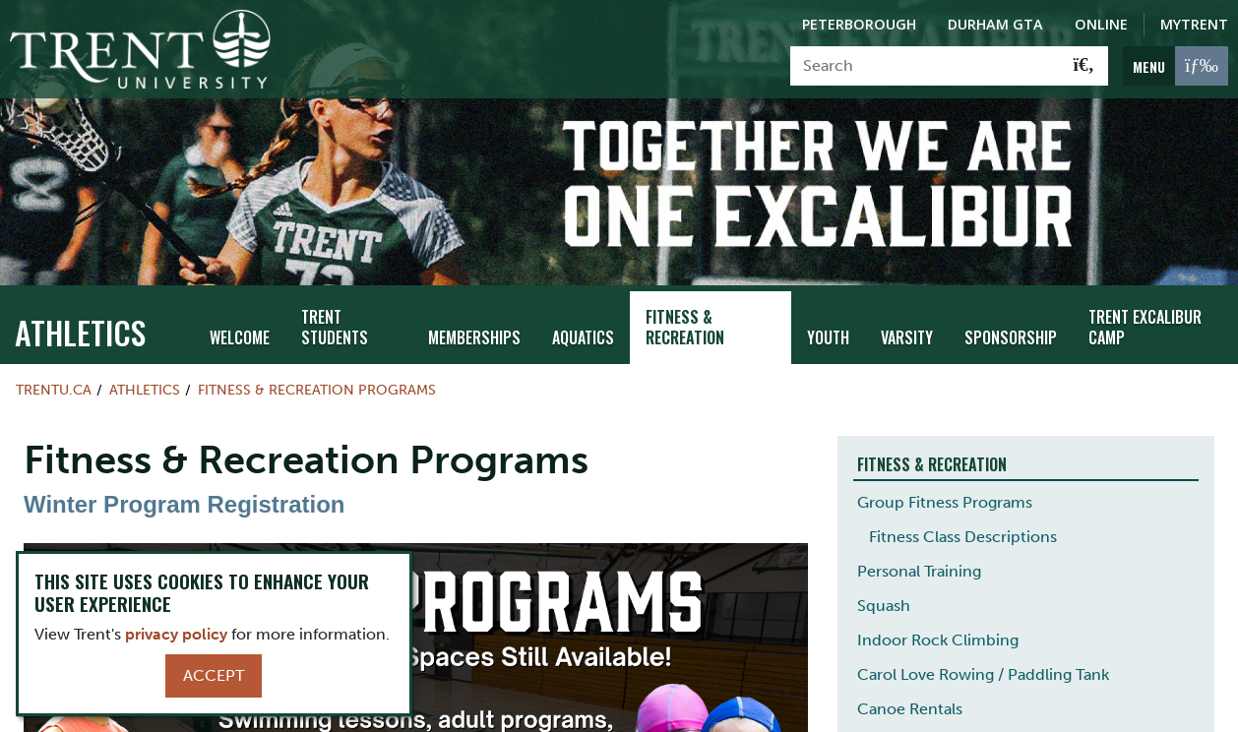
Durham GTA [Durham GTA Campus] (995, 24)
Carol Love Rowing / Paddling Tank (983, 664)
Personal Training (919, 561)
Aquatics (583, 327)
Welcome (240, 327)
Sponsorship (1010, 327)
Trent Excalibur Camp (1145, 317)
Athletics (80, 321)
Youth (828, 327)
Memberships (474, 327)
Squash (883, 595)
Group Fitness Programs (944, 492)
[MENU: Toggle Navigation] (1175, 66)
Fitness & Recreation (685, 317)
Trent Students (334, 317)
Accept (213, 675)
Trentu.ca (54, 379)
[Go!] (1084, 66)
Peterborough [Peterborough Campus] (859, 24)
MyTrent (1194, 24)
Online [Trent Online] (1101, 24)
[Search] (925, 66)
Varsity (907, 327)
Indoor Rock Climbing (938, 630)
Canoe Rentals (909, 699)
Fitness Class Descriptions (963, 527)
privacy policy (176, 634)
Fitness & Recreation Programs (317, 379)
